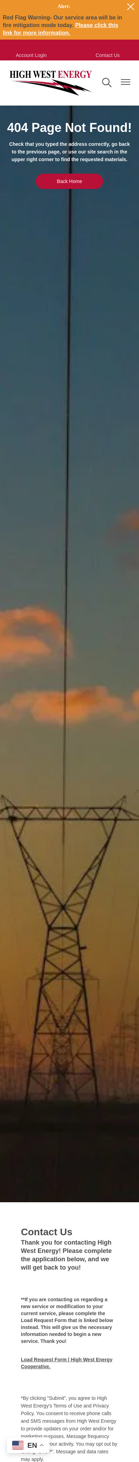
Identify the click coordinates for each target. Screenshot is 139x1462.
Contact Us (108, 55)
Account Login (31, 55)
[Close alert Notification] (131, 7)
